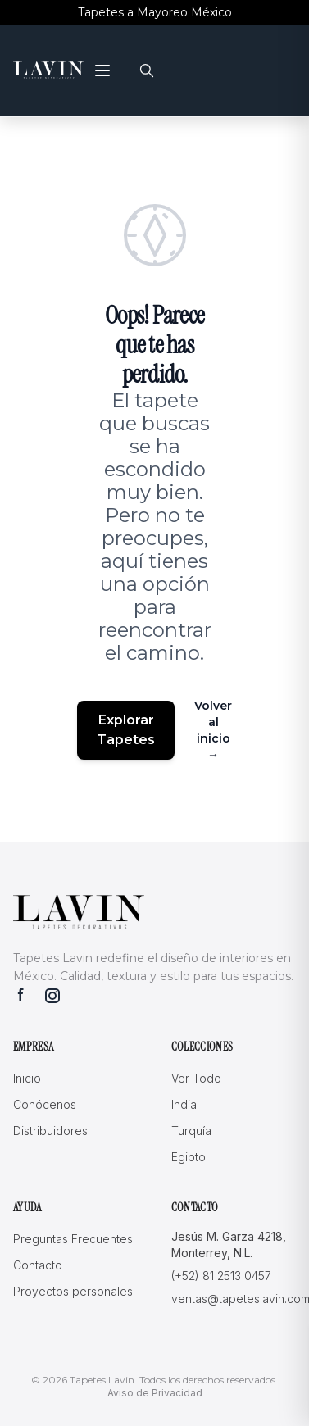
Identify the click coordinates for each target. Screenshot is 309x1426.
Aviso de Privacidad (154, 1393)
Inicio (27, 1078)
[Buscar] (147, 70)
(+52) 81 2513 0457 (221, 1276)
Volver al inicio (213, 730)
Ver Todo (196, 1078)
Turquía (191, 1131)
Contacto (37, 1265)
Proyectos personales (73, 1291)
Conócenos (44, 1104)
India (184, 1104)
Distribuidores (50, 1131)
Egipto (188, 1157)
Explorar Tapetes (126, 729)
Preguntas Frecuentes (73, 1239)
